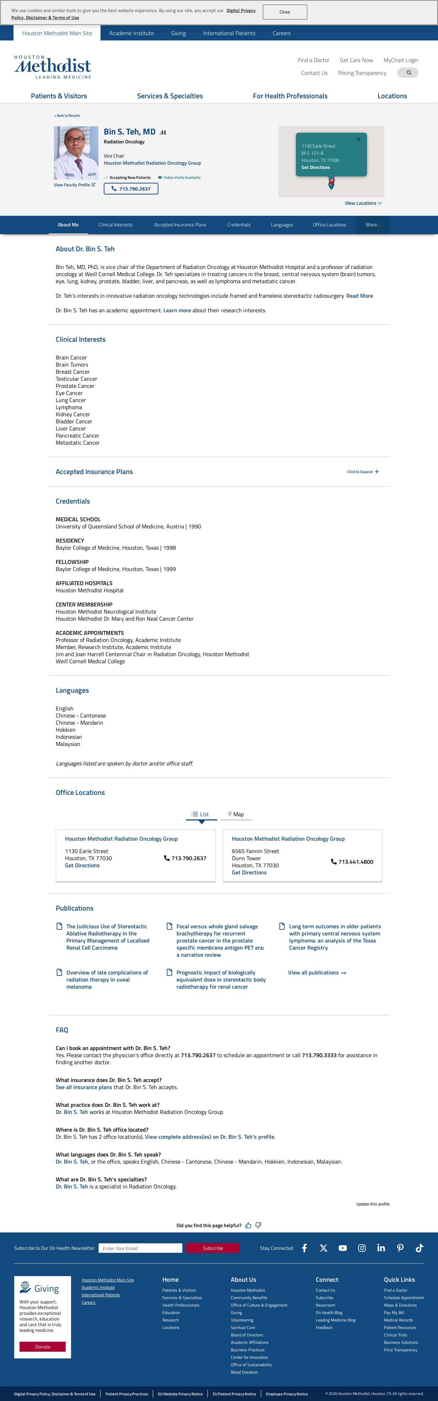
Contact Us (325, 1290)
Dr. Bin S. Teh (72, 1112)
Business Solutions (401, 1342)
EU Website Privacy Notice (180, 1394)
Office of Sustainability (251, 1364)
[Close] (358, 140)
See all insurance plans (84, 1087)
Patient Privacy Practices (127, 1394)
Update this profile (373, 1204)
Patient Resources (400, 1327)
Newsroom (325, 1305)
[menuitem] (57, 32)
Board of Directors (247, 1334)
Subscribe (213, 1248)
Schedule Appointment (404, 1297)
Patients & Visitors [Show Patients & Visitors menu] (59, 95)
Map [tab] (235, 814)
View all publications (317, 973)
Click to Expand (363, 471)
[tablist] (219, 814)
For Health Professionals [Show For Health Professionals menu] (290, 95)
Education (171, 1312)
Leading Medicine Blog (336, 1320)
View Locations (363, 203)
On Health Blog (329, 1312)
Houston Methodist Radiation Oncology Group (152, 162)
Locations (170, 1327)
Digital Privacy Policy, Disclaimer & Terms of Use (55, 1394)
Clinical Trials (395, 1334)
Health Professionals (181, 1305)
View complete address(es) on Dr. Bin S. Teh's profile (209, 1136)
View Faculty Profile (74, 184)
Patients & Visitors (179, 1290)
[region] (219, 12)
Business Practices (248, 1349)
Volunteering (242, 1320)
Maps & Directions (400, 1305)
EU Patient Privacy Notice (234, 1394)
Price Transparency (400, 1349)
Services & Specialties (182, 1297)
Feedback (324, 1327)
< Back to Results (67, 115)
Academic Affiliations (250, 1342)
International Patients (229, 33)
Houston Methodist (248, 1290)
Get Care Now (356, 60)
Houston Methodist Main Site (57, 33)
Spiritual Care (243, 1327)
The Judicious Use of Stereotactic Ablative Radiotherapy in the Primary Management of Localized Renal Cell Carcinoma (108, 937)
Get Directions (316, 167)
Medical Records (398, 1320)
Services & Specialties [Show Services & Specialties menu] (170, 95)
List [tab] (200, 814)
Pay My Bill (394, 1312)
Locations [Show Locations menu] (392, 95)
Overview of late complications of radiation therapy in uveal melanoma (107, 979)
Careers (282, 33)
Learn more (177, 310)
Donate (42, 1346)
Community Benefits (249, 1297)
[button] (331, 181)
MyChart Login (401, 60)
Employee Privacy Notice (287, 1394)
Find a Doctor (313, 60)
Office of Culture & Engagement (259, 1305)
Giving (178, 33)
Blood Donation (244, 1372)
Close (285, 11)
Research (170, 1320)
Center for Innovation (249, 1357)
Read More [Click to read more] (359, 296)
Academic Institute (131, 33)
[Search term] (409, 72)
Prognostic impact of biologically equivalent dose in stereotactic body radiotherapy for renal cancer (221, 979)
